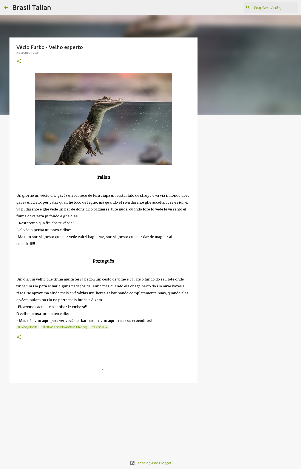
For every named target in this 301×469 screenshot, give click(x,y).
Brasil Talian (31, 7)
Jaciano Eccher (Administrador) (64, 327)
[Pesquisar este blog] (275, 7)
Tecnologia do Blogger (150, 463)
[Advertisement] (103, 420)
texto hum (100, 327)
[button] (19, 61)
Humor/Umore (27, 327)
